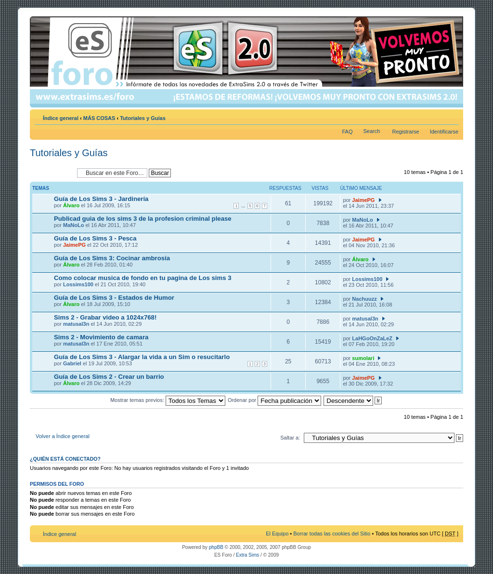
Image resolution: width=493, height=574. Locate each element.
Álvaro (71, 205)
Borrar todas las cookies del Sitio (331, 533)
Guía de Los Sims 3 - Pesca (95, 238)
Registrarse (405, 131)
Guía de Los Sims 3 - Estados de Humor (114, 297)
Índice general (60, 118)
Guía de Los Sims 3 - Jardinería (101, 198)
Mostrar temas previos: (167, 400)
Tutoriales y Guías (143, 118)
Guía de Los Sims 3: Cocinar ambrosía (112, 258)
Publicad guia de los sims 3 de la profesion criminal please (143, 218)
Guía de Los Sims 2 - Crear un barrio (109, 376)
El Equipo (277, 533)
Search (371, 131)
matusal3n (76, 324)
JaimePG (363, 200)
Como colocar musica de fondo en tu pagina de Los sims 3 (143, 277)
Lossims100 (78, 284)
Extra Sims (247, 555)
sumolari (363, 358)
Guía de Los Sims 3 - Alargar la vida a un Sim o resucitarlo (142, 356)
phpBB (216, 547)
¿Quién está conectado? (65, 459)
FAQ (347, 131)
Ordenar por (274, 400)
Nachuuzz (364, 299)
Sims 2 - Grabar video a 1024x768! (105, 317)
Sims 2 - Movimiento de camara (101, 337)
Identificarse (444, 131)
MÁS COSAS (99, 118)
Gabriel (72, 363)
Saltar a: (290, 438)
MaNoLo (73, 225)
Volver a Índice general (63, 436)
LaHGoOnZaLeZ (372, 338)
